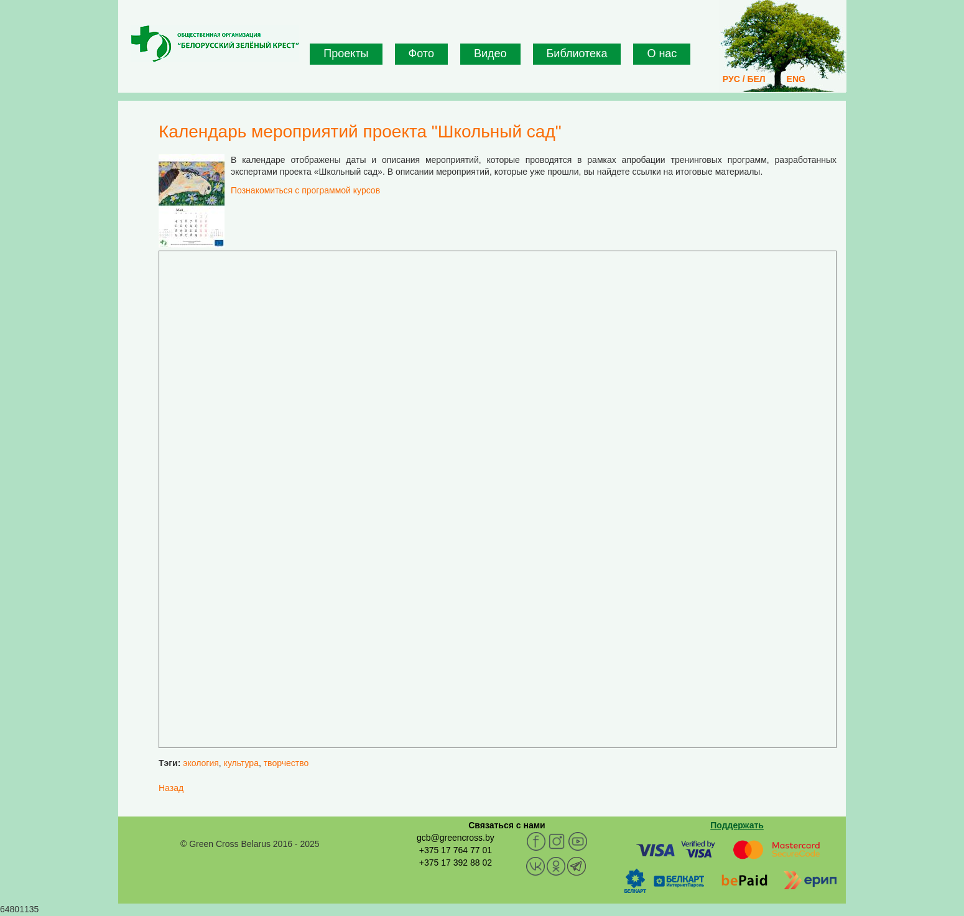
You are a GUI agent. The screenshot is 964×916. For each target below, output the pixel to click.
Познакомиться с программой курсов (305, 190)
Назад (171, 788)
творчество (286, 763)
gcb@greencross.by (455, 838)
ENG (796, 79)
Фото (421, 53)
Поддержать (737, 825)
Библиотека (577, 53)
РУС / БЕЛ (744, 79)
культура (241, 763)
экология (201, 763)
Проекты (345, 53)
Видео (490, 53)
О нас (662, 53)
